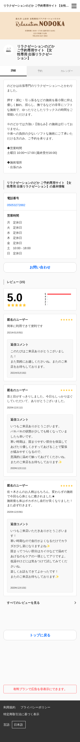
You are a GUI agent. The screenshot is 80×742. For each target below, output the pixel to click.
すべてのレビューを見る (42, 602)
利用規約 (9, 707)
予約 (40, 70)
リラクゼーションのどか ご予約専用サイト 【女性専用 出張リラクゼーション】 (37, 5)
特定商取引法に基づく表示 (21, 714)
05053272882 (16, 205)
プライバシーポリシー (35, 707)
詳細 (13, 70)
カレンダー (67, 70)
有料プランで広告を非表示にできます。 (40, 689)
